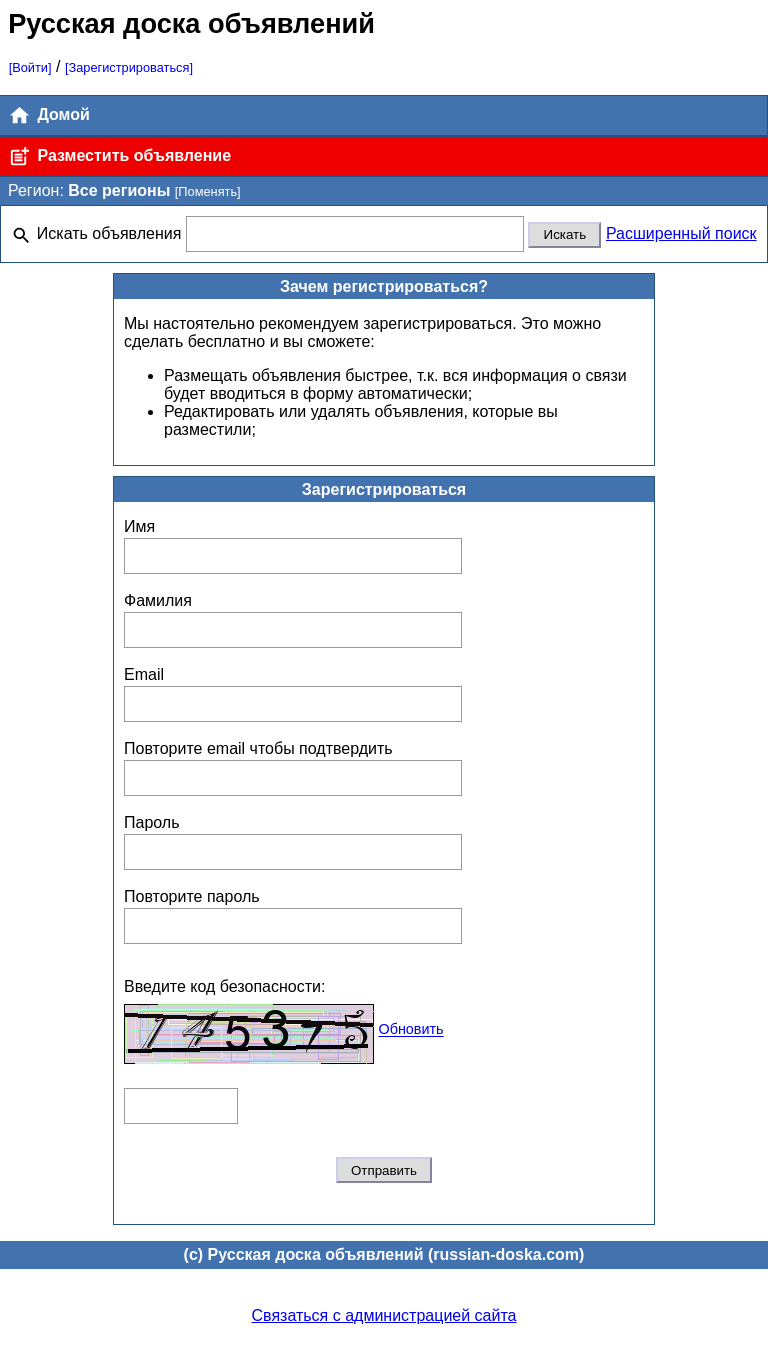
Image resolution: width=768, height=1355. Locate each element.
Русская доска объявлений (191, 23)
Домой (49, 115)
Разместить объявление (119, 156)
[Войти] (30, 67)
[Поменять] (208, 191)
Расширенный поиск (681, 233)
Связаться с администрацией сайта (384, 1315)
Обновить (410, 1030)
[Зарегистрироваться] (129, 67)
